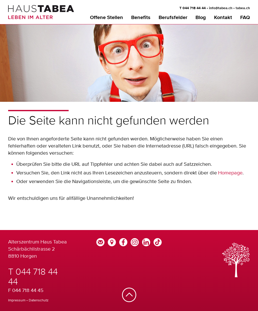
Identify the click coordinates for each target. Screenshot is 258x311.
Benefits (140, 17)
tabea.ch (243, 8)
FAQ (245, 17)
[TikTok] (158, 241)
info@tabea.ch (220, 8)
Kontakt (223, 17)
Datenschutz (39, 300)
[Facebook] (123, 241)
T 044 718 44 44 (192, 8)
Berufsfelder (173, 17)
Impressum (16, 300)
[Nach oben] (129, 295)
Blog (200, 17)
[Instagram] (135, 241)
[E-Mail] (100, 241)
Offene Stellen (106, 17)
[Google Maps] (112, 241)
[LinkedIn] (146, 241)
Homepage (230, 172)
